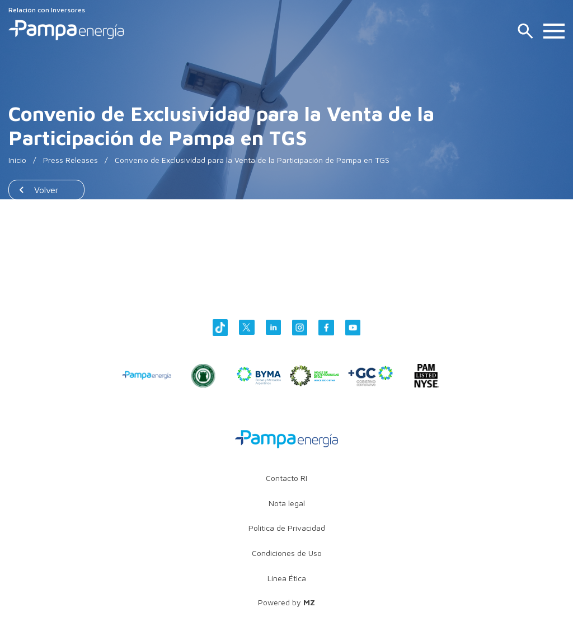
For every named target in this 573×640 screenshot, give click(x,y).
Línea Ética (286, 578)
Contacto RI (286, 478)
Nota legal (287, 503)
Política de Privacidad (286, 527)
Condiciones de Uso (287, 553)
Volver (46, 190)
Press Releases (70, 160)
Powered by (286, 602)
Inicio (17, 160)
